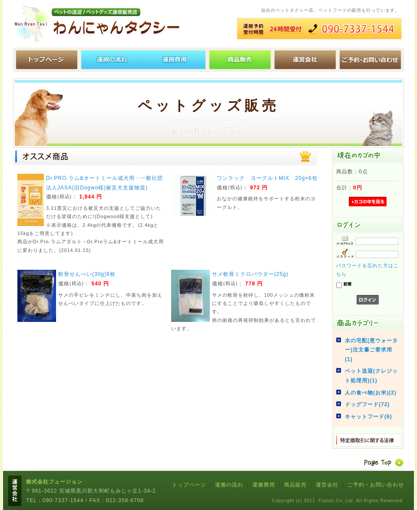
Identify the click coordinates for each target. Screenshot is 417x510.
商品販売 (295, 485)
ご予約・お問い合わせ (371, 60)
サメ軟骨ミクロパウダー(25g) (250, 274)
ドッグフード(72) (367, 404)
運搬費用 (175, 60)
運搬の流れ (110, 60)
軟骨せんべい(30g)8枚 (87, 274)
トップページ (45, 60)
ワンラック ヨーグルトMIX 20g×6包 (267, 178)
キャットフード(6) (368, 417)
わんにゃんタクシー (100, 23)
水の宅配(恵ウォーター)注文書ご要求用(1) (371, 350)
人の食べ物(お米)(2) (371, 393)
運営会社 (306, 60)
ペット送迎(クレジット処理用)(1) (371, 376)
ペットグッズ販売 (241, 60)
